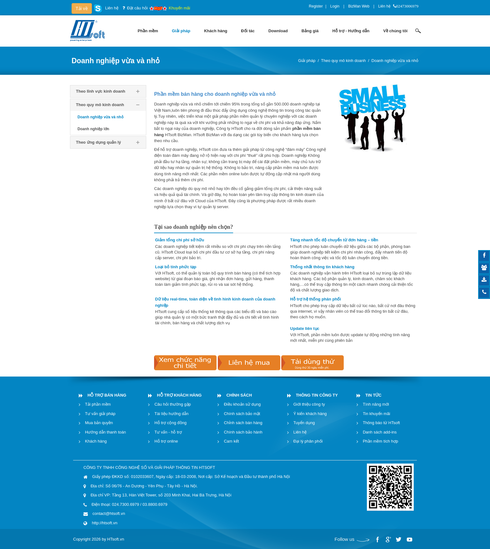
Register (316, 6)
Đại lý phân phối (308, 441)
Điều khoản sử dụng (242, 404)
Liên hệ (384, 6)
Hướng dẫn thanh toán (105, 432)
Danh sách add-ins (380, 432)
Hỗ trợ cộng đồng (170, 422)
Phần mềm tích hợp (380, 441)
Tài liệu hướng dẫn (171, 413)
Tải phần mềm (98, 404)
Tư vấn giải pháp (100, 413)
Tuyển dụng (304, 422)
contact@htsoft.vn (108, 513)
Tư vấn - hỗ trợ (168, 432)
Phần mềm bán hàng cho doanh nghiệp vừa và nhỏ (214, 94)
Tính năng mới (376, 404)
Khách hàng (96, 441)
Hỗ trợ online (166, 441)
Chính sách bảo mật (242, 413)
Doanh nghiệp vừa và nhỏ (395, 60)
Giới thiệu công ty (309, 404)
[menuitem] (148, 31)
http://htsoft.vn (105, 523)
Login (334, 6)
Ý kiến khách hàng (310, 413)
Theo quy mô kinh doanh (343, 60)
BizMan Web (358, 6)
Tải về (82, 8)
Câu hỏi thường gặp (172, 404)
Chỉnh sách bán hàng (243, 422)
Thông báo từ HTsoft (381, 422)
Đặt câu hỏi (137, 8)
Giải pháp (306, 60)
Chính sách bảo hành (243, 432)
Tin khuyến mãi (376, 413)
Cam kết (231, 441)
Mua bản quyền (99, 422)
